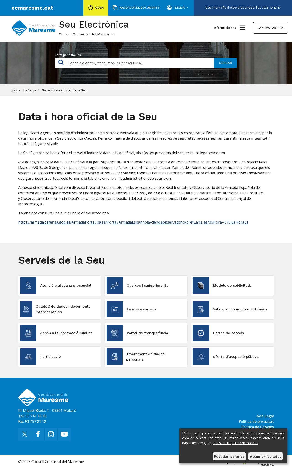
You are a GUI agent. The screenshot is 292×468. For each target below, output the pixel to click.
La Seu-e (29, 90)
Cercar (225, 63)
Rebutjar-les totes (229, 456)
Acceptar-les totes (265, 456)
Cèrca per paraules (68, 55)
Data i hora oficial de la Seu (64, 90)
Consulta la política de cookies (235, 443)
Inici (14, 90)
